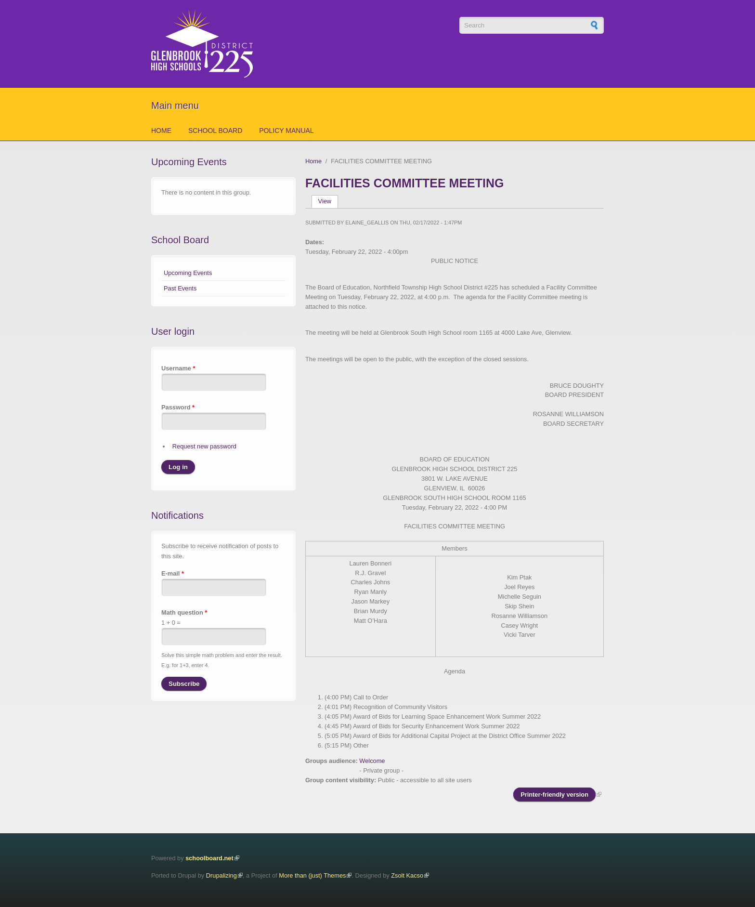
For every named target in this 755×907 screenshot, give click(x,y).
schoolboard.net (209, 858)
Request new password (204, 446)
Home (161, 130)
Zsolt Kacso (407, 875)
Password (178, 407)
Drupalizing (221, 875)
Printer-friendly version (554, 794)
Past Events (180, 288)
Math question (184, 612)
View (328, 201)
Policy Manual (286, 130)
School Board (215, 130)
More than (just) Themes (312, 875)
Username (178, 368)
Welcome (372, 760)
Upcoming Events (188, 272)
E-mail (172, 573)
